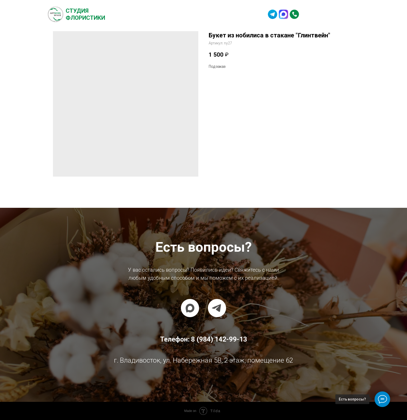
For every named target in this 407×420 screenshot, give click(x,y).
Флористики (85, 18)
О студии (136, 14)
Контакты (239, 14)
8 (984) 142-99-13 (331, 14)
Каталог (163, 14)
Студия (77, 11)
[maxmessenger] (190, 308)
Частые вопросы (200, 14)
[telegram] (217, 308)
